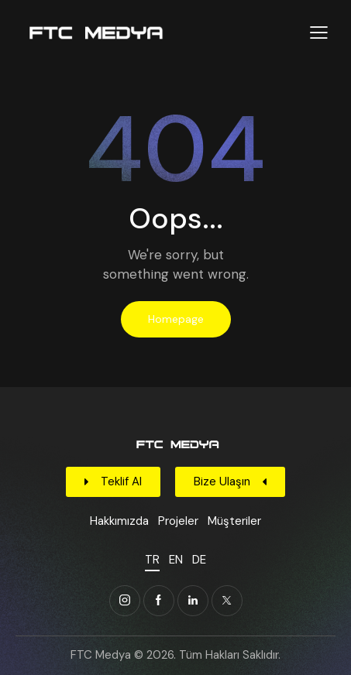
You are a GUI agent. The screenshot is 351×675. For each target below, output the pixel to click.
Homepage (176, 319)
